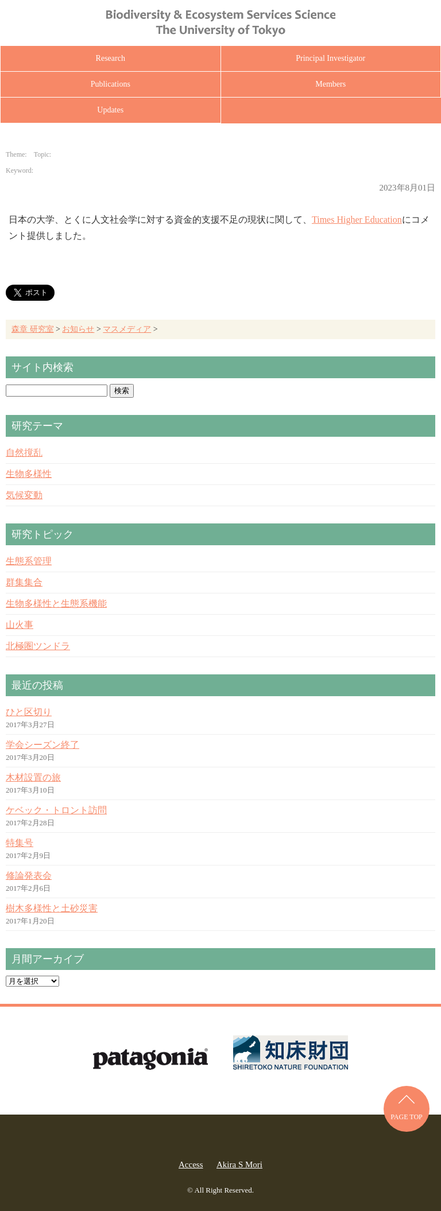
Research (110, 58)
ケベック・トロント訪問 (56, 810)
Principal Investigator (330, 58)
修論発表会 (29, 875)
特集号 (19, 843)
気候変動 (24, 495)
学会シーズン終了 (42, 745)
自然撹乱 (24, 452)
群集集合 (24, 582)
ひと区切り (29, 712)
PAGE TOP (406, 1117)
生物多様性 (29, 474)
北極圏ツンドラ (38, 646)
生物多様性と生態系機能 (56, 603)
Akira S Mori (239, 1164)
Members (330, 84)
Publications (110, 84)
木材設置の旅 (33, 777)
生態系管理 (29, 561)
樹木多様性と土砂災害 (52, 908)
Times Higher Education (357, 219)
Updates (110, 110)
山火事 (19, 625)
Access (191, 1164)
